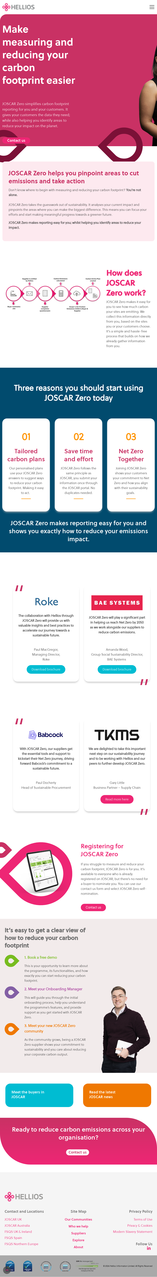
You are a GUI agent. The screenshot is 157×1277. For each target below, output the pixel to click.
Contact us (16, 140)
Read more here (117, 799)
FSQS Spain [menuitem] (13, 1238)
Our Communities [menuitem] (78, 1219)
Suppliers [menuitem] (78, 1233)
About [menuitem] (78, 1247)
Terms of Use (143, 1219)
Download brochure (46, 669)
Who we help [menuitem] (78, 1226)
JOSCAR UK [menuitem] (13, 1219)
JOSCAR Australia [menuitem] (17, 1225)
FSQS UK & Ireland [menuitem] (18, 1232)
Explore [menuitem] (78, 1240)
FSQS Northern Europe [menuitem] (21, 1244)
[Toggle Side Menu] (152, 6)
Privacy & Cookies (139, 1225)
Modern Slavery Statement (132, 1232)
